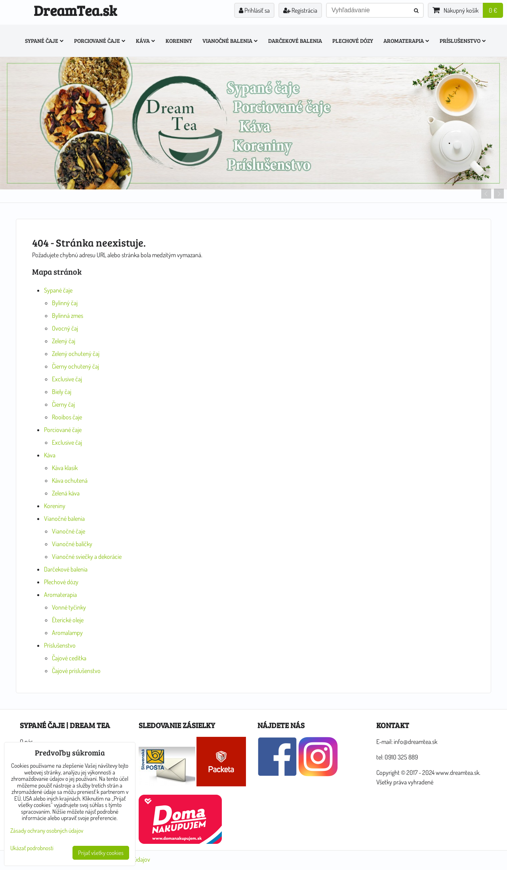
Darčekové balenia (295, 40)
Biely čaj (61, 392)
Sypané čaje (44, 40)
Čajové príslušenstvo (76, 671)
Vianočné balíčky (72, 544)
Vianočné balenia (230, 40)
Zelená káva (66, 493)
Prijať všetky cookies (101, 853)
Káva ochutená (70, 480)
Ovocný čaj (65, 328)
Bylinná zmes (67, 315)
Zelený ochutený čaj (75, 354)
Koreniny (179, 40)
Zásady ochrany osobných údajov (46, 830)
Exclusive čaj (67, 379)
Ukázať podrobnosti (31, 848)
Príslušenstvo (463, 40)
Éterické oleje (68, 620)
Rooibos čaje (67, 417)
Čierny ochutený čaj (75, 366)
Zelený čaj (63, 341)
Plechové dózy (352, 40)
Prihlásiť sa (254, 10)
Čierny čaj (63, 404)
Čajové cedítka (69, 658)
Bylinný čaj (65, 303)
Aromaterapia (406, 40)
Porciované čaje (100, 40)
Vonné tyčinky (69, 607)
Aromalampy (67, 633)
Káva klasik (65, 468)
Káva (145, 40)
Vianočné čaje (68, 531)
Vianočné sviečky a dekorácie (87, 556)
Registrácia (300, 10)
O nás (26, 742)
